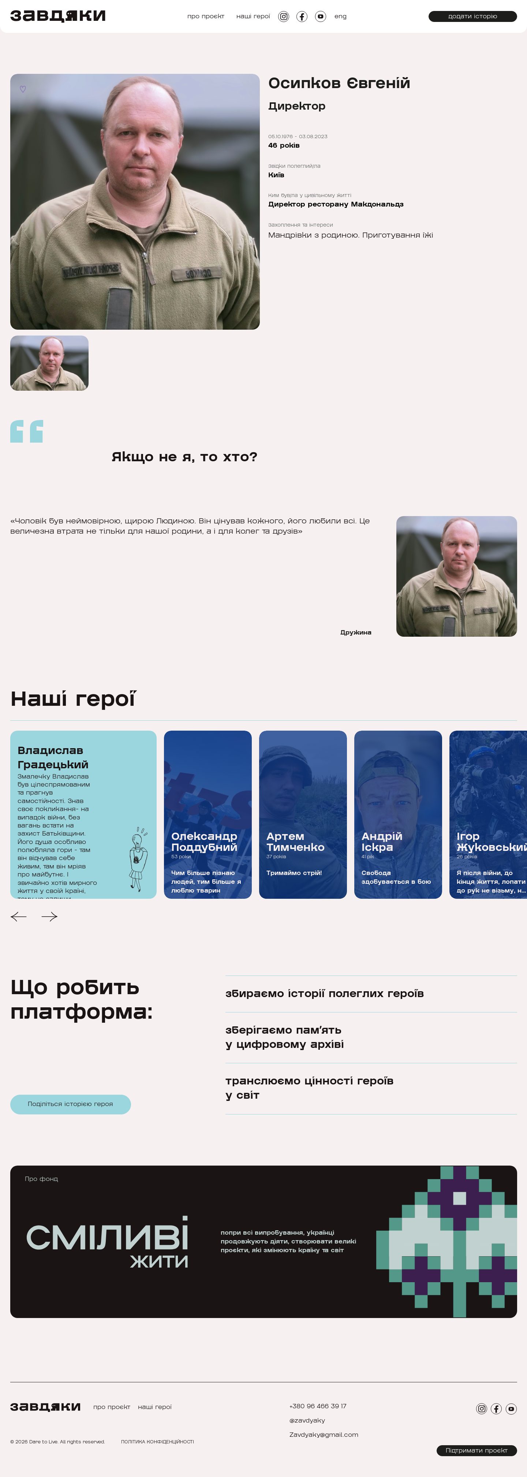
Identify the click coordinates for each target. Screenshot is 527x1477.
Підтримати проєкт (477, 1450)
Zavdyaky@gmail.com (323, 1435)
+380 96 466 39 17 (317, 1406)
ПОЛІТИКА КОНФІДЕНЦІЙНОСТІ (157, 1442)
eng (340, 16)
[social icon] (283, 16)
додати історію (472, 16)
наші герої (253, 16)
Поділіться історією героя (70, 1107)
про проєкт (206, 16)
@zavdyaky (307, 1420)
